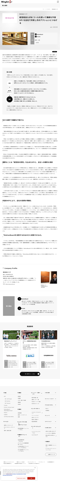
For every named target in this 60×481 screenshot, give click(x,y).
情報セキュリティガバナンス (9, 465)
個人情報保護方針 (51, 465)
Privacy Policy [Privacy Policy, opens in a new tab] (9, 474)
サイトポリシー (42, 465)
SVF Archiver (7, 403)
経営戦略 (37, 42)
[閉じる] (35, 467)
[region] (19, 473)
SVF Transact (7, 405)
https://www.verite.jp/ (11, 284)
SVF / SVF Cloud (8, 401)
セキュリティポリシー (32, 465)
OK (31, 478)
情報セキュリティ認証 (21, 465)
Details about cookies (21, 478)
